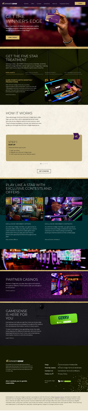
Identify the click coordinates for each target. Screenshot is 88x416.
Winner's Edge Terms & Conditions (69, 373)
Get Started (44, 176)
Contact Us (49, 376)
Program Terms (59, 402)
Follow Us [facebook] (48, 379)
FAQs (47, 370)
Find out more (10, 94)
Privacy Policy (62, 379)
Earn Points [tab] (10, 72)
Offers (32, 3)
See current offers (11, 245)
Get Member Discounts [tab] (72, 72)
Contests (39, 3)
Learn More (9, 343)
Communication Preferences (68, 370)
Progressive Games (64, 3)
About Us (54, 3)
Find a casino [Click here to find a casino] (10, 296)
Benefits (26, 3)
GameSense (47, 3)
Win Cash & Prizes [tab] (31, 72)
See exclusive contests (52, 245)
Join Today (12, 37)
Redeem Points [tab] (50, 72)
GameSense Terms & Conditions (69, 376)
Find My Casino (50, 373)
